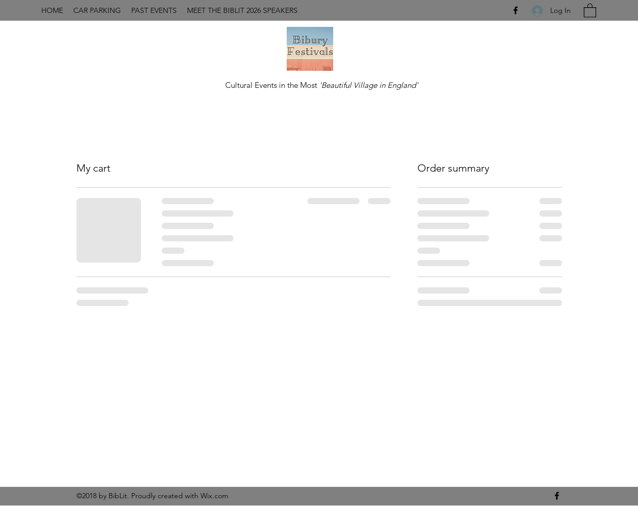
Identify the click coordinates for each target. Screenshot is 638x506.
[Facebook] (515, 10)
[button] (590, 10)
